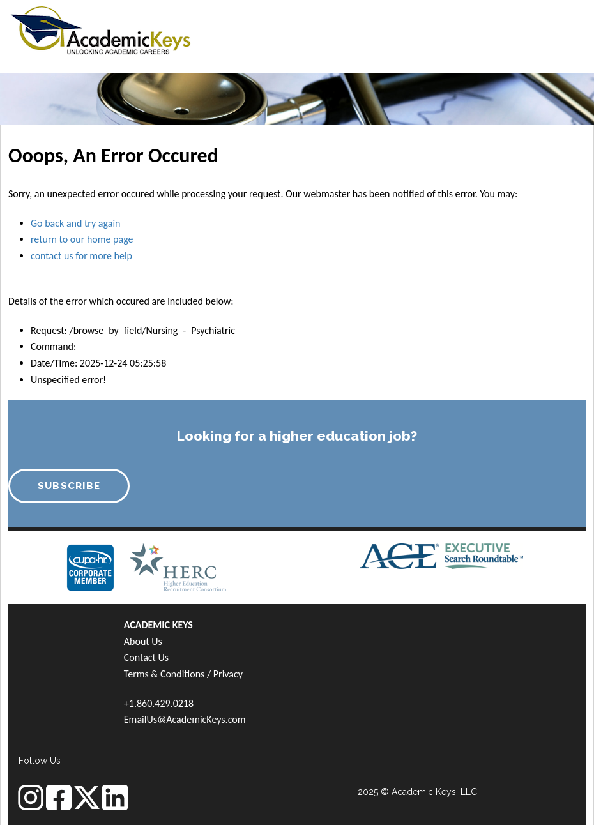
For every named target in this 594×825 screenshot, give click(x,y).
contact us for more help (81, 256)
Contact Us (146, 657)
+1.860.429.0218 (159, 703)
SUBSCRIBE (69, 486)
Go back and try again (75, 223)
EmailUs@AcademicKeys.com (185, 719)
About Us (143, 641)
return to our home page (82, 239)
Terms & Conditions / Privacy (183, 674)
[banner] (100, 29)
